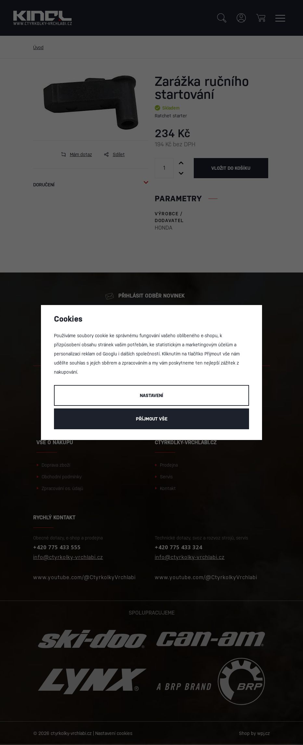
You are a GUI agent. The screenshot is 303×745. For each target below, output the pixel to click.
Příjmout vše (151, 418)
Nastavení (151, 395)
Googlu (110, 353)
